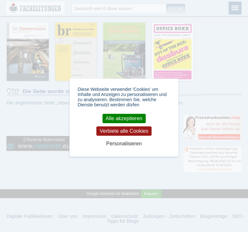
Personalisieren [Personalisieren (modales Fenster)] (124, 144)
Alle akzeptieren (124, 118)
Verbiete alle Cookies (124, 131)
